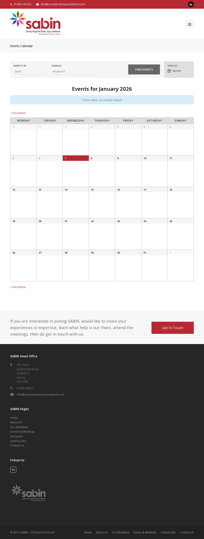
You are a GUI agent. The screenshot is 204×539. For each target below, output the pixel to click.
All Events (16, 436)
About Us (16, 422)
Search (56, 65)
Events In (19, 65)
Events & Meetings (22, 432)
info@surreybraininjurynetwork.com (63, 4)
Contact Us (17, 445)
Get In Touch (172, 327)
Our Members (19, 427)
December (18, 113)
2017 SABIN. (20, 532)
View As (173, 65)
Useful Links (18, 441)
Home (14, 418)
